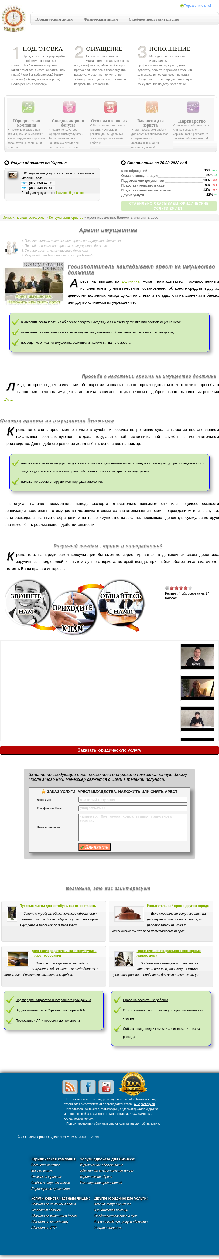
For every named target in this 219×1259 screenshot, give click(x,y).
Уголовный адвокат (46, 1210)
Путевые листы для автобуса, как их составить (58, 906)
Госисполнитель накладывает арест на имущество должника (73, 241)
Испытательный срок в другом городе (178, 906)
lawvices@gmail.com (71, 193)
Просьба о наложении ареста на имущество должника (66, 246)
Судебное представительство (154, 19)
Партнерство (192, 121)
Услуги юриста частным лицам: (60, 1198)
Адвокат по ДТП (44, 1228)
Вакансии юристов (45, 1165)
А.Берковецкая (144, 1104)
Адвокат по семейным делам (53, 1204)
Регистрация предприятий (101, 1183)
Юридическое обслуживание (101, 1165)
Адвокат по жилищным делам (54, 1216)
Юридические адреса (96, 1177)
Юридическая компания (26, 123)
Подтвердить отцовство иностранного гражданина (53, 1000)
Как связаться (42, 1171)
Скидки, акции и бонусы (68, 123)
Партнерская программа (50, 1189)
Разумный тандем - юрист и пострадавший (59, 255)
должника (131, 281)
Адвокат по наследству (49, 1222)
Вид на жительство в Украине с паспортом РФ (50, 1010)
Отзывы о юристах (109, 121)
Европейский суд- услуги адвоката (121, 1222)
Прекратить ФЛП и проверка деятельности (48, 1020)
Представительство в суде (116, 1216)
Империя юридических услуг (15, 20)
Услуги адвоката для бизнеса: (107, 1159)
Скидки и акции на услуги (50, 1183)
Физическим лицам (101, 19)
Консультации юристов (66, 218)
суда (8, 399)
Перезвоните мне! (197, 6)
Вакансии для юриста (150, 123)
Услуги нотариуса (108, 1228)
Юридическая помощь (111, 1210)
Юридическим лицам (54, 19)
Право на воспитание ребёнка (145, 1000)
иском (44, 471)
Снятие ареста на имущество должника (56, 250)
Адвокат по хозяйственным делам (107, 1171)
